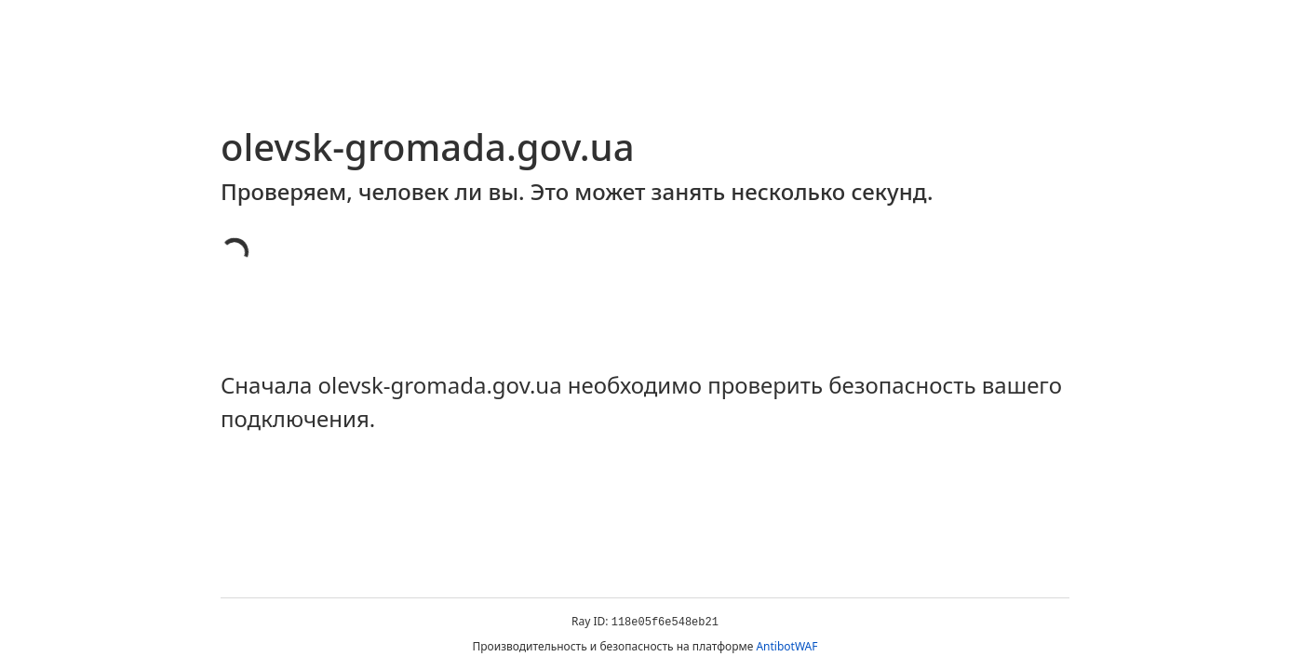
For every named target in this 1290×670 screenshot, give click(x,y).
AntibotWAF (786, 646)
